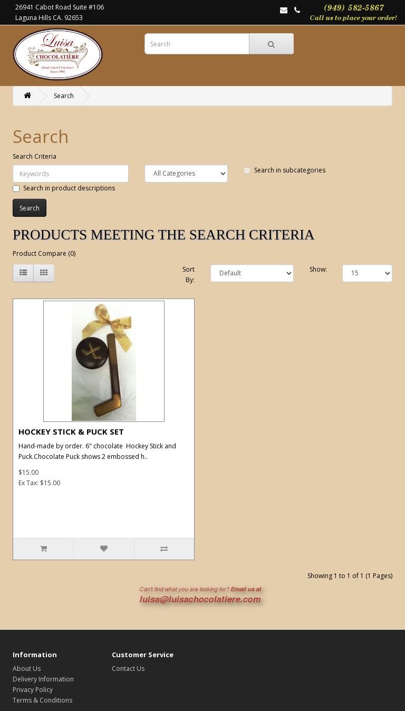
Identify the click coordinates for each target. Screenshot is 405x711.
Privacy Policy (33, 689)
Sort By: (188, 274)
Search (64, 95)
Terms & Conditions (42, 700)
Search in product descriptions (64, 188)
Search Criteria (34, 156)
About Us (27, 668)
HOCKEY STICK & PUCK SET (71, 431)
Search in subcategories (284, 170)
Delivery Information (43, 679)
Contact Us (128, 668)
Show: (318, 269)
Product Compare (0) (44, 253)
